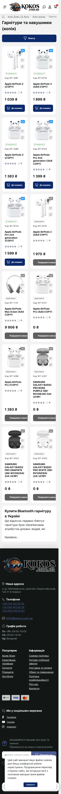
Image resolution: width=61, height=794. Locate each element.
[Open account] (49, 7)
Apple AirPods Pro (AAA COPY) (42, 310)
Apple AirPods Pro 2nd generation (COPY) (13, 236)
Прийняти (30, 785)
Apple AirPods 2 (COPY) (14, 85)
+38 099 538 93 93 (13, 610)
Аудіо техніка (39, 16)
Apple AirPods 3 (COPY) (14, 156)
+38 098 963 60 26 (13, 607)
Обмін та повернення (41, 672)
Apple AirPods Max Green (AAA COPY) (14, 311)
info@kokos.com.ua (19, 618)
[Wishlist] (22, 60)
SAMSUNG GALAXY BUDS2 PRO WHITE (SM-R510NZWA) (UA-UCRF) (43, 470)
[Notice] (46, 262)
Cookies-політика (39, 655)
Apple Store (8, 655)
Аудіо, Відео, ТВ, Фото (18, 16)
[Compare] (22, 66)
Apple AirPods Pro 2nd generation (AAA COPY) (42, 159)
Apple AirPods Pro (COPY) (13, 383)
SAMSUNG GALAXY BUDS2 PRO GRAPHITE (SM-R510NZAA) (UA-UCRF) (14, 470)
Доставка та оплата (40, 667)
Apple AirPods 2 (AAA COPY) (42, 233)
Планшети (8, 672)
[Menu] (4, 7)
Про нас (33, 684)
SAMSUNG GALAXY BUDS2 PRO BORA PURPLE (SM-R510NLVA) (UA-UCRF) (42, 389)
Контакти (34, 688)
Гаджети (7, 667)
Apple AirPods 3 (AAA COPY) (42, 85)
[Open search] (44, 7)
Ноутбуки (7, 676)
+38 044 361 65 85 (13, 603)
